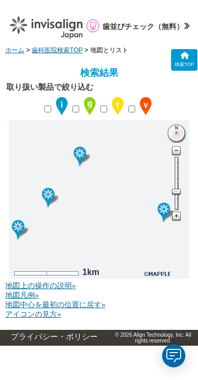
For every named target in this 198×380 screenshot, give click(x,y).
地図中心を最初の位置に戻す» (55, 305)
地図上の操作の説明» (40, 286)
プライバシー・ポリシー (54, 336)
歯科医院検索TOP (57, 50)
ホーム (14, 50)
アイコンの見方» (33, 314)
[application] (173, 355)
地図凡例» (22, 295)
